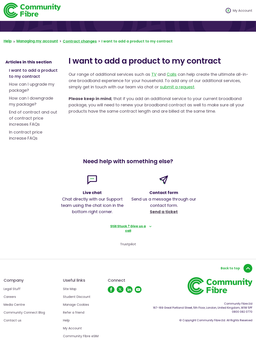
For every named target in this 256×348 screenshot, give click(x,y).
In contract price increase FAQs (25, 135)
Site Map (69, 289)
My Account (72, 328)
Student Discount (76, 296)
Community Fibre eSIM (81, 336)
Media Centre (14, 304)
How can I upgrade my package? (31, 87)
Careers (10, 296)
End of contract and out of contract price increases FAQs (33, 118)
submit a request (177, 87)
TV (154, 74)
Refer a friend (73, 312)
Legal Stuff (12, 289)
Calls (172, 74)
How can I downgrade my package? (31, 101)
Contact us (12, 320)
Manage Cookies (76, 304)
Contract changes (80, 41)
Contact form (163, 192)
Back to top (236, 268)
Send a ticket (164, 211)
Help (8, 41)
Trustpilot (128, 244)
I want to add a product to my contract (33, 73)
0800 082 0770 (242, 312)
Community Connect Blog (24, 312)
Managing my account (37, 41)
